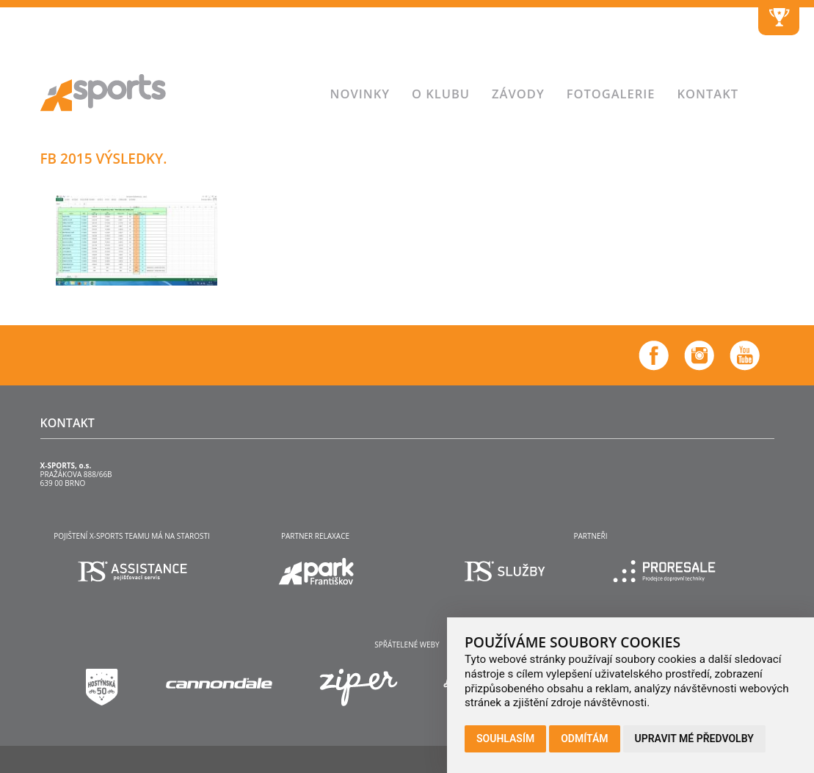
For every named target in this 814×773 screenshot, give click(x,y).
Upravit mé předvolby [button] (694, 738)
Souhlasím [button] (505, 738)
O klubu (441, 93)
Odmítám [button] (584, 738)
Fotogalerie (611, 93)
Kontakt (708, 93)
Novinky (360, 93)
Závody (518, 93)
